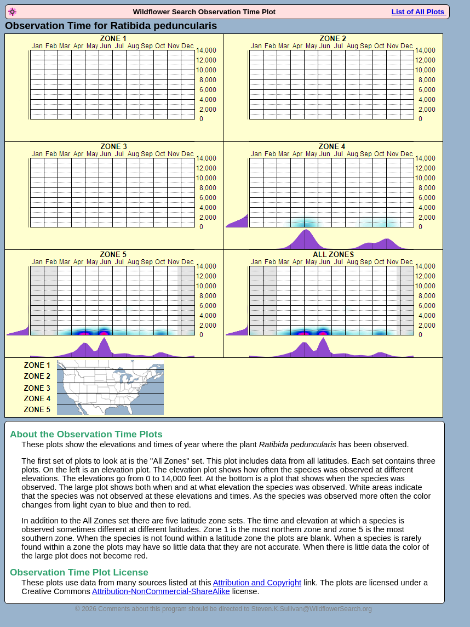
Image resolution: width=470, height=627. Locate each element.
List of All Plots (419, 12)
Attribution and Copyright (257, 582)
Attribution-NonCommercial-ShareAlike (161, 591)
